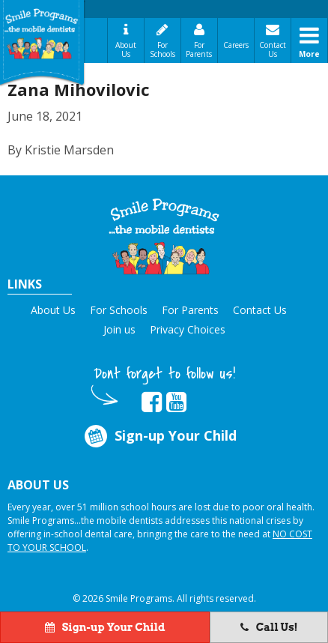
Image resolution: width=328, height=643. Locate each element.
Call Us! (269, 627)
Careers (236, 45)
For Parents (199, 49)
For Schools (162, 49)
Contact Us (272, 49)
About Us (125, 49)
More (309, 54)
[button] (164, 236)
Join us (119, 329)
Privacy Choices (187, 329)
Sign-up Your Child (159, 436)
